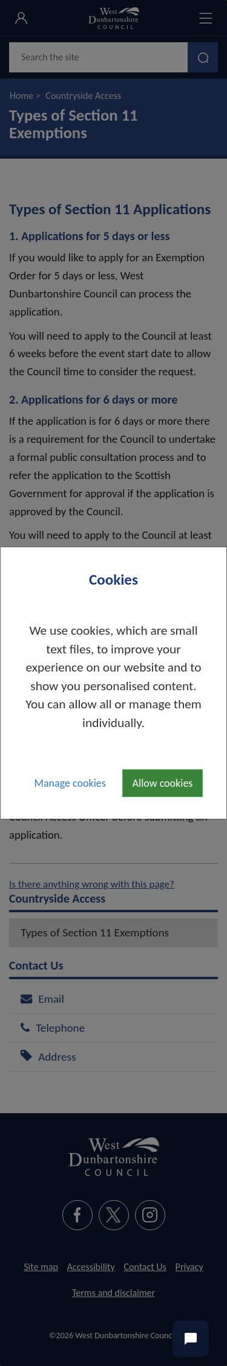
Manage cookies (70, 783)
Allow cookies (163, 783)
